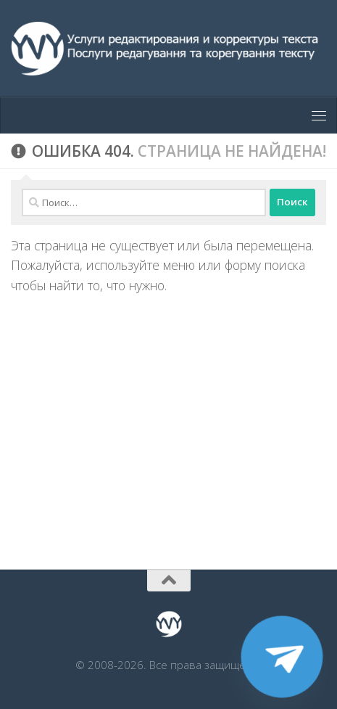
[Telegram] (282, 657)
